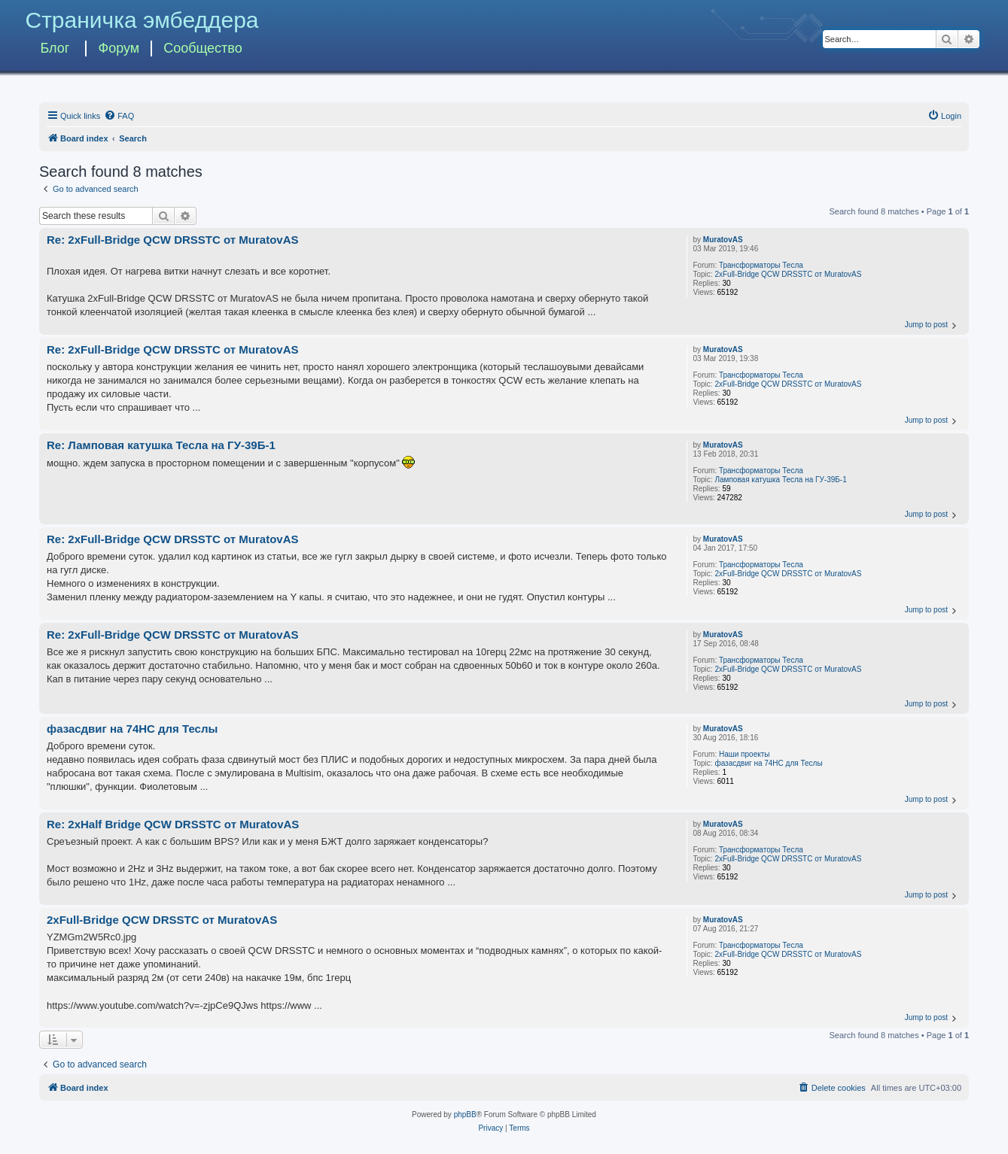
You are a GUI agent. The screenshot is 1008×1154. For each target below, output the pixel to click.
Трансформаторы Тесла (761, 265)
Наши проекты (744, 754)
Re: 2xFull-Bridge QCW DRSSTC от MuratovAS (173, 239)
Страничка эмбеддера (141, 20)
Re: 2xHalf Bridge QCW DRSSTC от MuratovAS (173, 824)
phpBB (465, 1114)
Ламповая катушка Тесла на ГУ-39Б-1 (780, 479)
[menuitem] (119, 116)
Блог (54, 48)
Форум (118, 48)
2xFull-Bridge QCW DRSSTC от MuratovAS (787, 274)
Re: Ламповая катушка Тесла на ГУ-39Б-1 (161, 445)
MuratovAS (723, 239)
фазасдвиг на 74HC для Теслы (768, 763)
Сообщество (202, 48)
